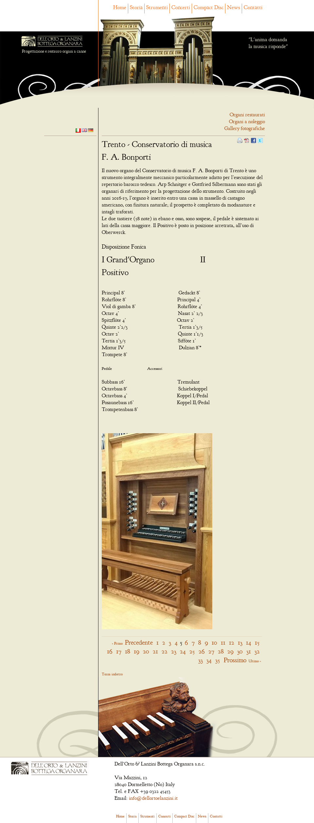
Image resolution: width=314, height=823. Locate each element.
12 (231, 642)
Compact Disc (208, 7)
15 (257, 642)
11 (223, 642)
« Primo (117, 643)
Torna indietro (112, 674)
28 (221, 651)
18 (127, 651)
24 (183, 651)
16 (110, 651)
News (233, 7)
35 (217, 660)
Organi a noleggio (247, 121)
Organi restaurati (247, 114)
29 (230, 651)
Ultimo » (255, 661)
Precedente (139, 642)
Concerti (180, 7)
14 (248, 642)
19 (136, 651)
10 (214, 642)
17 (118, 651)
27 (211, 651)
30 (240, 651)
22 (164, 651)
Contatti (253, 7)
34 (209, 660)
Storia (136, 7)
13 (240, 642)
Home (119, 7)
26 (202, 651)
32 (257, 651)
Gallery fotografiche (244, 128)
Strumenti (157, 7)
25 (192, 651)
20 (146, 651)
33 (200, 660)
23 (173, 651)
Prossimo (235, 660)
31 (248, 651)
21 (155, 651)
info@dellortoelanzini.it (153, 798)
